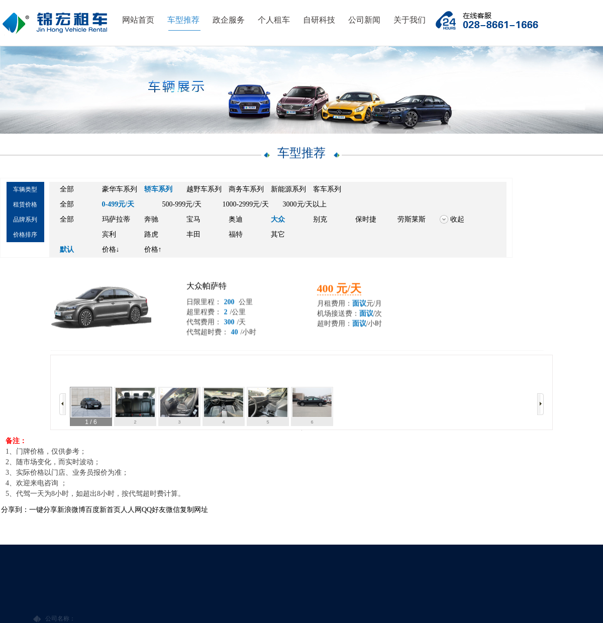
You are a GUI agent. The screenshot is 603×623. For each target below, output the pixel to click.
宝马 (193, 220)
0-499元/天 (118, 205)
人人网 (131, 509)
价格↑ (153, 250)
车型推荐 (183, 20)
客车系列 (327, 190)
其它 (278, 235)
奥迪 (236, 220)
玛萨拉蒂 (116, 220)
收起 (457, 220)
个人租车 (274, 20)
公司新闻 (364, 20)
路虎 (151, 235)
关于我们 (409, 20)
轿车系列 (158, 190)
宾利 (109, 235)
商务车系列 (246, 190)
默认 (67, 250)
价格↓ (111, 250)
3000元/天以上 (305, 205)
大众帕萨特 (206, 291)
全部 (67, 190)
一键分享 (43, 509)
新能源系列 (288, 190)
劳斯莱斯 (411, 220)
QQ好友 (154, 509)
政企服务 (229, 20)
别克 (320, 220)
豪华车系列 (119, 190)
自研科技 (319, 20)
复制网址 (194, 509)
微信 (173, 509)
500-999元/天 (182, 205)
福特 (236, 235)
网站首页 (138, 20)
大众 (278, 220)
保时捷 (365, 220)
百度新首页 (103, 509)
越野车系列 (204, 190)
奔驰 (151, 220)
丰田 (193, 235)
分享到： (15, 509)
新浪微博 (71, 509)
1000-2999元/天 (246, 205)
